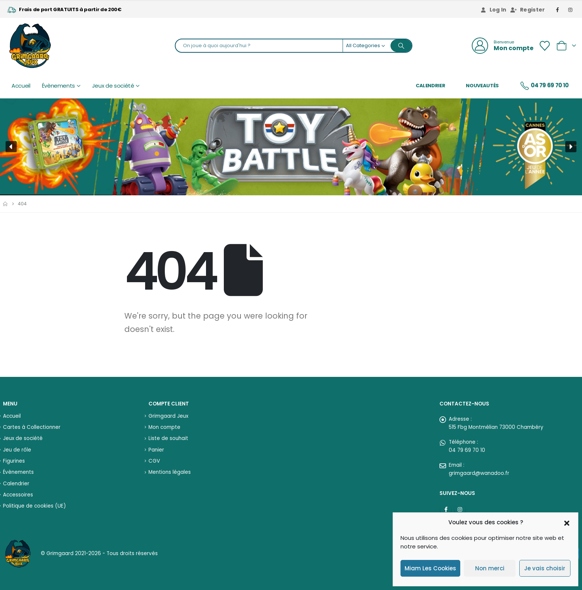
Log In (493, 9)
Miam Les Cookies (430, 568)
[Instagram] (570, 9)
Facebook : (445, 509)
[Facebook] (558, 9)
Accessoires (18, 494)
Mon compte (164, 427)
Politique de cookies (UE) (34, 505)
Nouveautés (482, 85)
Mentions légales (169, 472)
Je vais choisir (544, 568)
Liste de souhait (168, 438)
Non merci (489, 568)
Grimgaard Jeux (168, 416)
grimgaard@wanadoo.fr (479, 473)
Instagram (459, 509)
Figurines (14, 460)
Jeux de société (113, 85)
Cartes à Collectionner (32, 427)
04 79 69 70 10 (544, 86)
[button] (566, 522)
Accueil (21, 85)
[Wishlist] (544, 46)
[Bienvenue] (502, 46)
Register (527, 9)
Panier (156, 449)
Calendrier (430, 85)
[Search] (401, 45)
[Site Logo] (30, 46)
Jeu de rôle (17, 449)
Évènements (58, 85)
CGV (154, 460)
